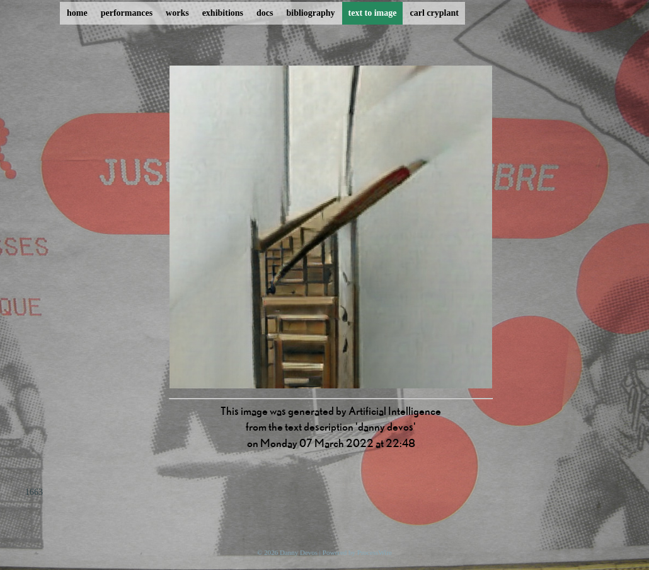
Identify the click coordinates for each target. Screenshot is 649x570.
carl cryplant (434, 13)
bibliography (310, 13)
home (77, 13)
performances (126, 13)
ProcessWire (374, 552)
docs (264, 13)
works (177, 13)
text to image (372, 13)
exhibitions (222, 13)
